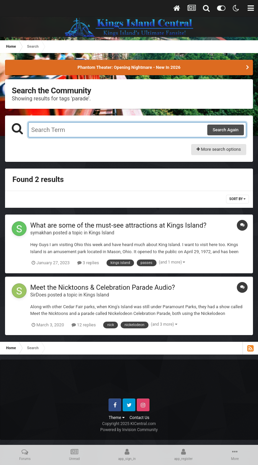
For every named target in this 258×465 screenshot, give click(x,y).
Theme (117, 417)
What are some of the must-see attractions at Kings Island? (118, 225)
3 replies (88, 262)
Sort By (237, 199)
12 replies (84, 324)
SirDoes (38, 294)
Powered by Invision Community (129, 429)
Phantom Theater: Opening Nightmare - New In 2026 (129, 67)
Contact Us (139, 417)
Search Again (226, 129)
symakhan (41, 232)
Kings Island (101, 232)
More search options (219, 149)
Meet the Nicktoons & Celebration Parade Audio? (102, 287)
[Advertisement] (129, 382)
